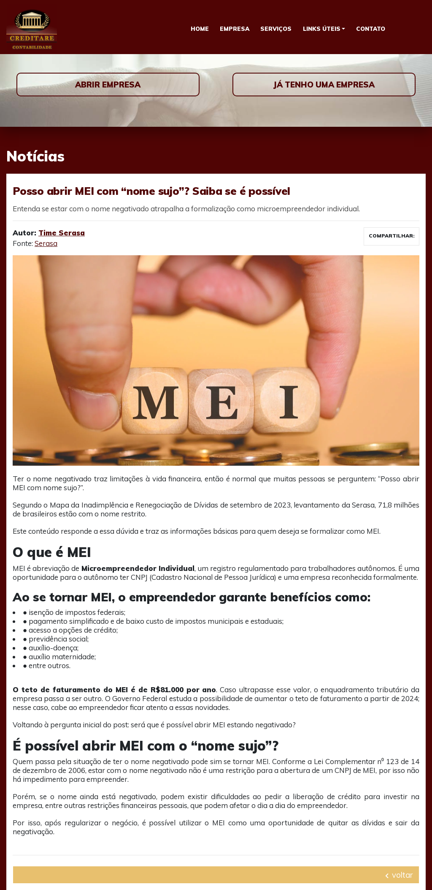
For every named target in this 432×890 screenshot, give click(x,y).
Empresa (234, 28)
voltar (399, 875)
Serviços (276, 28)
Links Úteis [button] (321, 28)
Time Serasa (61, 232)
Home (200, 28)
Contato (370, 28)
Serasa (46, 243)
